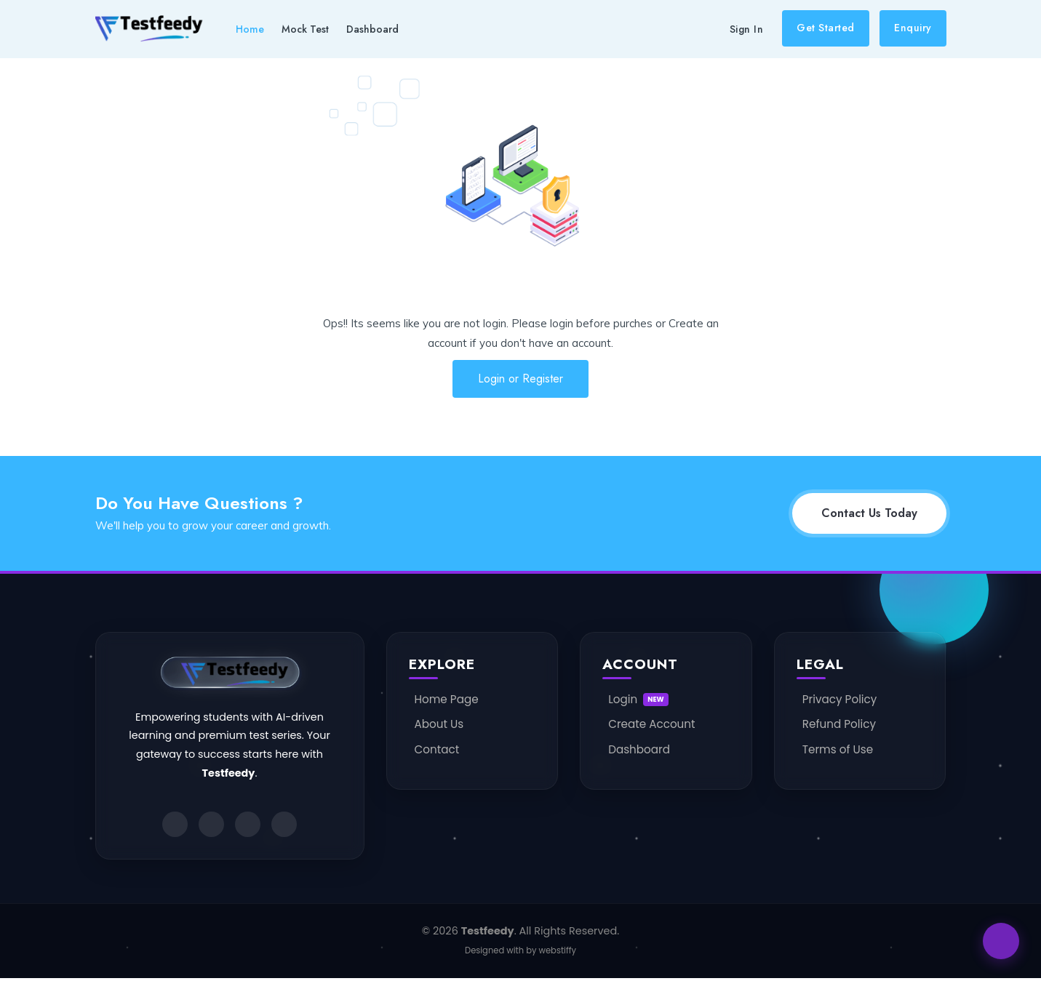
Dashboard (372, 29)
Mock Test (305, 29)
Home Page (447, 699)
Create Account (651, 724)
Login (638, 699)
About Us (439, 724)
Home (250, 29)
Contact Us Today (869, 513)
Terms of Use (837, 749)
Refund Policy (839, 724)
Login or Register (520, 378)
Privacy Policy (839, 699)
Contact (437, 749)
